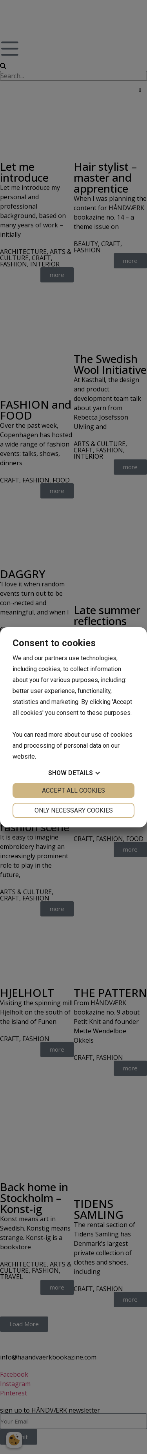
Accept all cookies (73, 790)
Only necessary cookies (73, 810)
